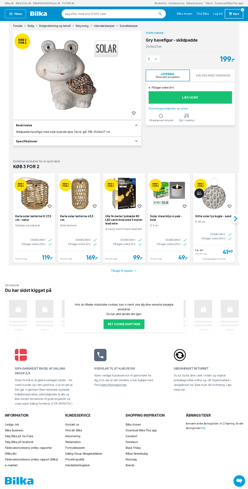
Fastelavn (132, 442)
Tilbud (209, 3)
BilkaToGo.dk (24, 3)
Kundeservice (177, 3)
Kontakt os (72, 424)
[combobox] (71, 13)
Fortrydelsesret (75, 447)
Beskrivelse (77, 125)
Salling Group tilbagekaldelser (83, 453)
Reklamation (73, 442)
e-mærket (11, 465)
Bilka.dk (9, 3)
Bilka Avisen (184, 13)
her (203, 428)
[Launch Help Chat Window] (239, 481)
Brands (130, 465)
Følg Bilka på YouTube (19, 436)
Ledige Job (12, 424)
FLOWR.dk (68, 3)
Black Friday (133, 447)
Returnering (72, 436)
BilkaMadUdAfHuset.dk (47, 3)
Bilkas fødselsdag (137, 453)
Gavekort (131, 436)
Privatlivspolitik (74, 459)
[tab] (168, 75)
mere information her (113, 384)
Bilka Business (195, 3)
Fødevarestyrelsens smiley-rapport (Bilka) (31, 459)
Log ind (218, 13)
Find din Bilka (73, 430)
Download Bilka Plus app (229, 3)
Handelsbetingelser (77, 465)
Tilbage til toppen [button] (124, 271)
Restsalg (131, 459)
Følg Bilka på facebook (19, 442)
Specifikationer (77, 141)
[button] (153, 59)
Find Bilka (203, 13)
